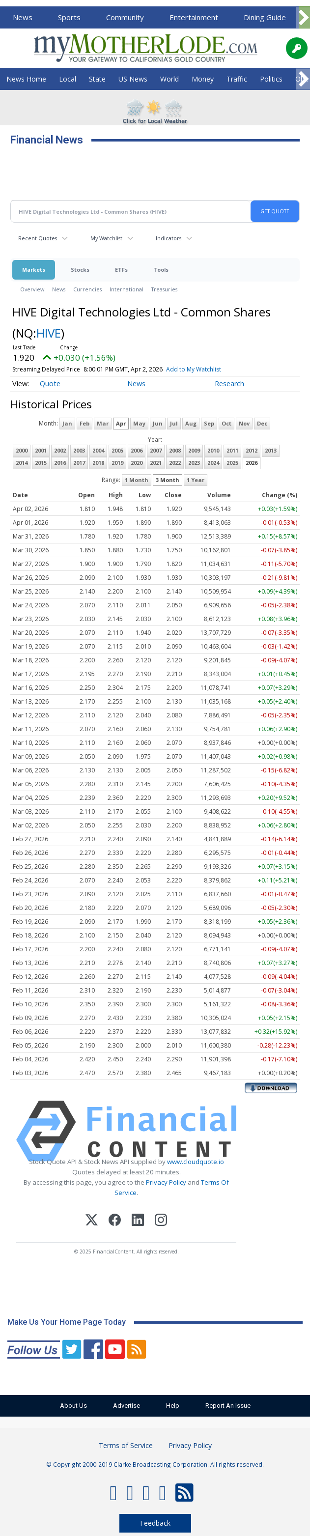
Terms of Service (126, 1445)
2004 (98, 450)
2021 (156, 462)
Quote (50, 383)
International (126, 289)
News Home (26, 79)
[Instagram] (161, 1221)
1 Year (195, 480)
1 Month (136, 480)
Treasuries (164, 289)
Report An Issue (229, 1405)
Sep (209, 423)
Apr (121, 423)
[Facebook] (115, 1221)
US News (132, 79)
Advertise (126, 1405)
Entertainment (193, 17)
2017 (79, 462)
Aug (191, 423)
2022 (175, 462)
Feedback (155, 1523)
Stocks (80, 269)
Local (67, 79)
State (97, 79)
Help (173, 1405)
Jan (67, 423)
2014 (22, 462)
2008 (175, 450)
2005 (117, 450)
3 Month (167, 480)
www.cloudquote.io (195, 1161)
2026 (251, 462)
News (22, 17)
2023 (194, 462)
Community (125, 17)
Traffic (236, 79)
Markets (33, 269)
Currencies (87, 289)
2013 (271, 450)
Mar (103, 423)
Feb (84, 423)
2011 (232, 450)
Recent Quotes (37, 238)
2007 (156, 450)
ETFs (121, 269)
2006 (136, 450)
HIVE (48, 333)
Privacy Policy (166, 1182)
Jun (158, 423)
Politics (271, 79)
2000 (22, 450)
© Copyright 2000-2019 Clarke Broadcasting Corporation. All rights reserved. (155, 1464)
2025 (232, 462)
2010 (213, 450)
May (139, 423)
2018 (98, 462)
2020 (136, 462)
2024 (213, 462)
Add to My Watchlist (193, 369)
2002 (60, 450)
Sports (69, 17)
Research (229, 383)
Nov (244, 423)
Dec (262, 423)
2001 (41, 450)
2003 (79, 450)
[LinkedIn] (138, 1221)
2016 (60, 462)
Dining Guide (265, 17)
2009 (194, 450)
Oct (226, 423)
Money (203, 79)
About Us (71, 1405)
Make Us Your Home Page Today (66, 1322)
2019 (117, 462)
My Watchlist (106, 238)
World (169, 79)
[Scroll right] (303, 17)
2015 (41, 462)
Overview (32, 289)
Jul (174, 423)
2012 (251, 450)
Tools (161, 269)
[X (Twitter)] (92, 1221)
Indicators (168, 238)
